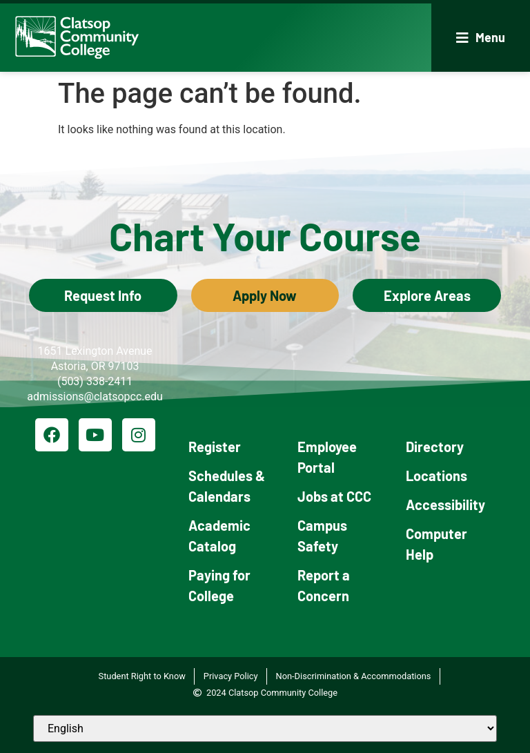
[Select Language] (265, 728)
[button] (480, 37)
